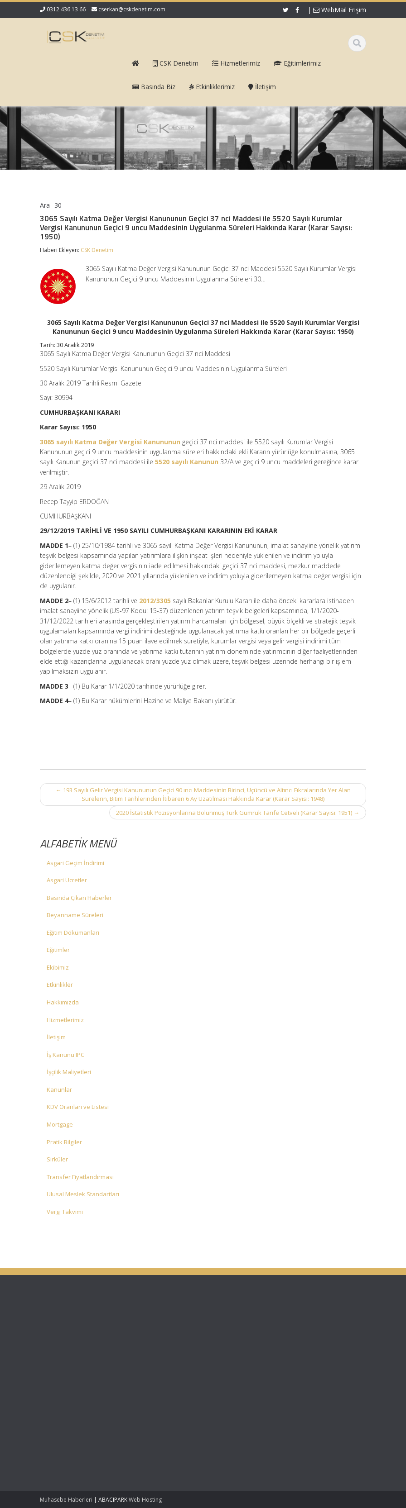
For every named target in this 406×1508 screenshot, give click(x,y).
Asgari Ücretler (67, 880)
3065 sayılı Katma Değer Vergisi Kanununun (110, 442)
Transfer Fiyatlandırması (80, 1177)
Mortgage (60, 1124)
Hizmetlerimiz (65, 1020)
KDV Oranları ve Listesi (78, 1107)
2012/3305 (155, 600)
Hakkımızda (63, 1002)
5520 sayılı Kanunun (186, 461)
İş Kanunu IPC (65, 1055)
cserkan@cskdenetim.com (131, 9)
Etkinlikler (60, 984)
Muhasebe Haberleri (66, 1499)
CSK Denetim (97, 250)
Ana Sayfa (235, 1325)
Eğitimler (58, 950)
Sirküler (57, 1159)
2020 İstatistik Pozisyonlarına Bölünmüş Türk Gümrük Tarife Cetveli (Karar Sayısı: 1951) (237, 813)
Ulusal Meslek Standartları (83, 1194)
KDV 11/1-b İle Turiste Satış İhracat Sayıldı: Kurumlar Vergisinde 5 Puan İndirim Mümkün (67, 1381)
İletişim (56, 1037)
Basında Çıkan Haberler (79, 898)
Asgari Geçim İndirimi (75, 863)
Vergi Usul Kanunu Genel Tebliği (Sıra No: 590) (65, 1338)
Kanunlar (59, 1089)
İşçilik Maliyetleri (69, 1072)
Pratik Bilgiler (64, 1142)
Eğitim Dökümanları (73, 932)
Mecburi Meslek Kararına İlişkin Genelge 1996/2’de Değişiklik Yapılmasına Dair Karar (65, 1436)
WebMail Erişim (339, 9)
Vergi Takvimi (65, 1212)
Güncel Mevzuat (243, 1350)
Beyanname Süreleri (75, 915)
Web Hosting (145, 1499)
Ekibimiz (58, 967)
